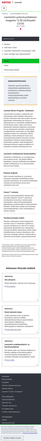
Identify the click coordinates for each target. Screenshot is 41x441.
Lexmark (5, 376)
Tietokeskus (7, 417)
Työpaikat (5, 382)
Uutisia (4, 420)
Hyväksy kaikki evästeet (12, 438)
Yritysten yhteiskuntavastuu (11, 385)
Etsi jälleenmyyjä (7, 409)
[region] (20, 432)
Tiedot (6, 65)
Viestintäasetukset (8, 400)
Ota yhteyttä (7, 396)
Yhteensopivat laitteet (11, 70)
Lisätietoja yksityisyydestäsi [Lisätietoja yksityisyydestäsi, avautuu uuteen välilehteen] (29, 433)
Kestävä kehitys (7, 389)
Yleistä (6, 61)
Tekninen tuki (6, 403)
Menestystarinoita (8, 423)
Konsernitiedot (7, 379)
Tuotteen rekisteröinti (9, 406)
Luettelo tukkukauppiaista (11, 412)
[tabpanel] (20, 157)
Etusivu (24, 2)
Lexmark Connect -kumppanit (12, 392)
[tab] (20, 61)
